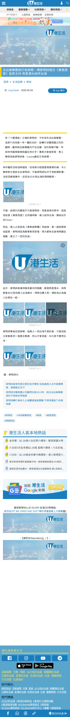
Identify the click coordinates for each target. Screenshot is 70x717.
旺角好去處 (36, 675)
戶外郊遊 (6, 679)
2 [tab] (31, 21)
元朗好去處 (7, 675)
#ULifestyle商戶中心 (31, 708)
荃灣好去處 (22, 675)
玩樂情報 (39, 9)
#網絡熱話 (55, 708)
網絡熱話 (10, 420)
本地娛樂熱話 (24, 415)
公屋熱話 (26, 14)
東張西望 (51, 415)
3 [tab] (34, 21)
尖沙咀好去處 (34, 672)
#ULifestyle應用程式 (28, 704)
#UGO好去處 (8, 701)
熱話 (28, 82)
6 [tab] (43, 21)
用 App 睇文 (59, 90)
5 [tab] (40, 21)
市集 (15, 672)
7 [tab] (34, 24)
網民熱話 (6, 688)
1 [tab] (28, 21)
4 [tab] (37, 21)
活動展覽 (6, 672)
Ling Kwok (13, 90)
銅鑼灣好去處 (51, 672)
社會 (47, 675)
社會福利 (18, 679)
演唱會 (10, 9)
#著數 (46, 708)
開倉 (22, 672)
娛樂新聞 (37, 14)
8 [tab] (37, 24)
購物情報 (55, 9)
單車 (39, 415)
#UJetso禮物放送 (10, 708)
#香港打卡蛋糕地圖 (43, 701)
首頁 (6, 82)
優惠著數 (23, 9)
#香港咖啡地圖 (9, 704)
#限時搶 (44, 704)
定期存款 (49, 14)
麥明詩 (9, 415)
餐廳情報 (56, 675)
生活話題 (18, 82)
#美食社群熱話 (24, 701)
